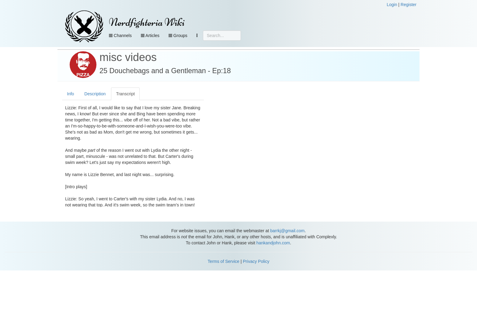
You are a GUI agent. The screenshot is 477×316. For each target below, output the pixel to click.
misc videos (128, 57)
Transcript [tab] (125, 93)
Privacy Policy (256, 261)
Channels (120, 35)
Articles (150, 35)
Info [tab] (70, 93)
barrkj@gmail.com (287, 230)
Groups (178, 35)
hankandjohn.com (273, 242)
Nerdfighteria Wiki (147, 22)
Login (392, 4)
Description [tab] (95, 93)
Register (408, 4)
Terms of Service (223, 261)
